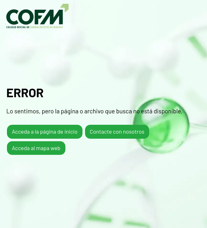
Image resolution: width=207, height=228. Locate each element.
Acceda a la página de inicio (44, 131)
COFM (37, 16)
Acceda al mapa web (36, 147)
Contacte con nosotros (117, 131)
